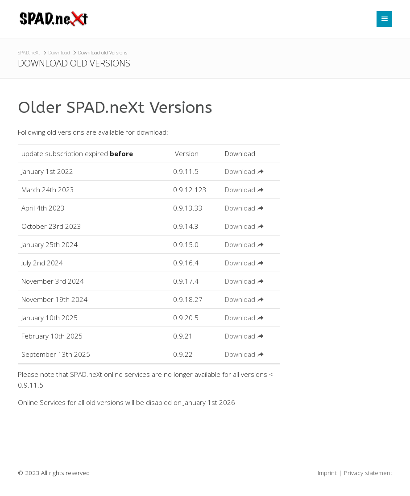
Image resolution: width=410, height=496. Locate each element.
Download (59, 52)
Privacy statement (368, 473)
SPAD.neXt (29, 52)
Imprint (327, 473)
